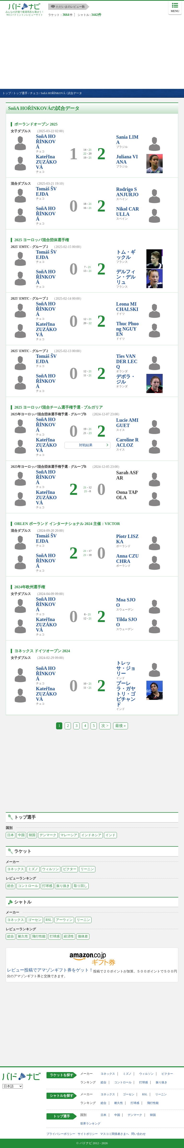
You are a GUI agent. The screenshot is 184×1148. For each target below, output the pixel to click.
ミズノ (33, 869)
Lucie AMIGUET (127, 422)
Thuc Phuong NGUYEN (127, 329)
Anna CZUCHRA (127, 558)
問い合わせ (138, 1134)
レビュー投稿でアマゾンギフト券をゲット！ (50, 970)
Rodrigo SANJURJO (127, 192)
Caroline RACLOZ (127, 442)
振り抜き (63, 886)
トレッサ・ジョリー (125, 668)
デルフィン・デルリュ (125, 277)
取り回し (80, 886)
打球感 (47, 886)
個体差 (83, 936)
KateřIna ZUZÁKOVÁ (46, 162)
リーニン (87, 869)
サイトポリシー (88, 1134)
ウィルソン (50, 869)
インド (110, 835)
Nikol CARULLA (127, 211)
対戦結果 (85, 445)
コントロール (28, 886)
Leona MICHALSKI (127, 306)
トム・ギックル (125, 254)
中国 (21, 835)
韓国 (32, 835)
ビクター (69, 869)
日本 (10, 835)
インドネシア (91, 835)
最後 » (120, 726)
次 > (104, 726)
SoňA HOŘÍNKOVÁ (46, 141)
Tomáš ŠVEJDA (46, 191)
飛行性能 (39, 936)
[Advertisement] (92, 52)
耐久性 (23, 936)
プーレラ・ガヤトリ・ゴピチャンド (125, 694)
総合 (10, 886)
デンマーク (48, 835)
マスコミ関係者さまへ (114, 1134)
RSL (49, 920)
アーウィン (64, 920)
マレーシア (68, 835)
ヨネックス (15, 869)
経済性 (69, 936)
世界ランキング (90, 1123)
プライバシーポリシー (60, 1134)
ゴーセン (34, 920)
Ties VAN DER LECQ (126, 361)
